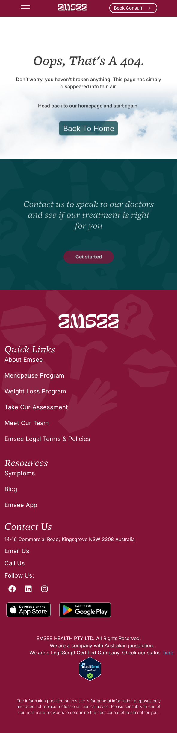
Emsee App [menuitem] (20, 504)
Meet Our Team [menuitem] (26, 423)
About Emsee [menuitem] (23, 359)
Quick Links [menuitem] (29, 350)
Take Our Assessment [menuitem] (36, 407)
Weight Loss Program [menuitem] (35, 391)
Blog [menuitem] (10, 489)
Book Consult (128, 8)
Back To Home (88, 146)
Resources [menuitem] (26, 463)
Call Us (14, 563)
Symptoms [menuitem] (19, 473)
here (168, 653)
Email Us (16, 551)
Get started (88, 275)
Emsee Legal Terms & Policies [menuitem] (47, 438)
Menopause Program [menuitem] (34, 375)
